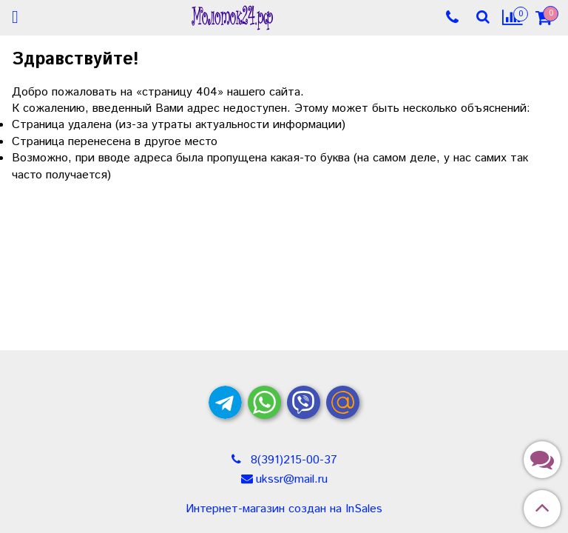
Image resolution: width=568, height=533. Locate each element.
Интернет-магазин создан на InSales (284, 509)
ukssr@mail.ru (292, 479)
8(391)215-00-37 (292, 460)
